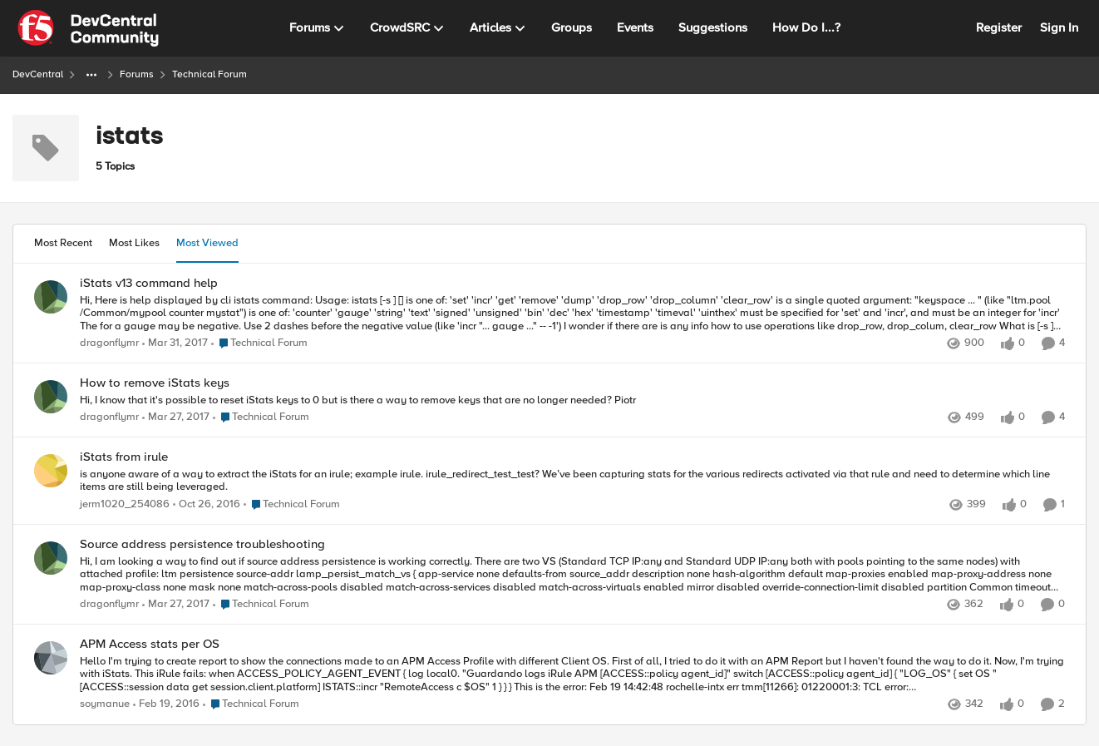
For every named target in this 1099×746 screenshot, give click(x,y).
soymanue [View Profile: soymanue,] (105, 705)
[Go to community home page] (88, 28)
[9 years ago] (175, 343)
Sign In (1059, 27)
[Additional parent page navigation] (91, 74)
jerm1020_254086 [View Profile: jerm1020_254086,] (125, 504)
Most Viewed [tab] (207, 242)
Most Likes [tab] (134, 242)
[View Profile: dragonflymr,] (50, 297)
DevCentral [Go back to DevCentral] (37, 74)
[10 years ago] (166, 705)
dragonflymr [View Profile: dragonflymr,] (109, 343)
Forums (137, 74)
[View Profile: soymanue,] (50, 657)
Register (999, 27)
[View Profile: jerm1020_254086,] (50, 470)
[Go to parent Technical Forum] (259, 343)
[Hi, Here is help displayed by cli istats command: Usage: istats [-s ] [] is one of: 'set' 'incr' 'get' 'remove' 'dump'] (572, 313)
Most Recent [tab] (63, 242)
